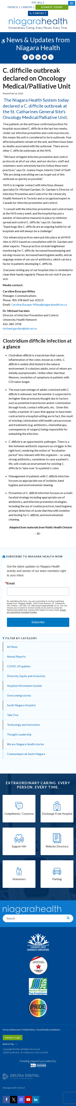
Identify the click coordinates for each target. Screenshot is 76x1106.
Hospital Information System (24, 685)
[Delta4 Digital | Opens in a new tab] (21, 1076)
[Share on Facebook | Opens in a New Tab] (25, 57)
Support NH (19, 846)
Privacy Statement (11, 1029)
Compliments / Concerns (19, 813)
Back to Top (8, 1044)
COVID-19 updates (19, 666)
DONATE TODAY (51, 7)
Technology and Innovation (23, 724)
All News (12, 646)
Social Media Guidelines (48, 1029)
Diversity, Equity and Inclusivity (26, 676)
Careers (27, 7)
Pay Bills (38, 2)
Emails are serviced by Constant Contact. (36, 611)
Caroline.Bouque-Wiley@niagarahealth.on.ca (39, 304)
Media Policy (28, 1029)
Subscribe (37, 622)
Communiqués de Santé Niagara (26, 754)
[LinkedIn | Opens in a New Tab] (35, 1099)
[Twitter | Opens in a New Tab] (13, 1099)
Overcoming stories (19, 695)
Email (11, 583)
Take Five (12, 715)
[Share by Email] (44, 57)
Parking (57, 879)
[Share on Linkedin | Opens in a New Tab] (38, 57)
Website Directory (57, 846)
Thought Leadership (19, 734)
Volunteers (19, 879)
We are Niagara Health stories (25, 744)
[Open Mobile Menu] (71, 3)
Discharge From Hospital (57, 813)
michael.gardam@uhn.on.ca (20, 328)
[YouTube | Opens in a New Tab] (28, 1099)
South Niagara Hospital (21, 705)
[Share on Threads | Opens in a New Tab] (31, 57)
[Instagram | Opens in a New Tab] (21, 1099)
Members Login (12, 1037)
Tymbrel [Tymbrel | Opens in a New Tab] (21, 1087)
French (13, 7)
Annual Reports (16, 656)
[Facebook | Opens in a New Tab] (6, 1099)
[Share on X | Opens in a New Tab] (51, 57)
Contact (39, 13)
